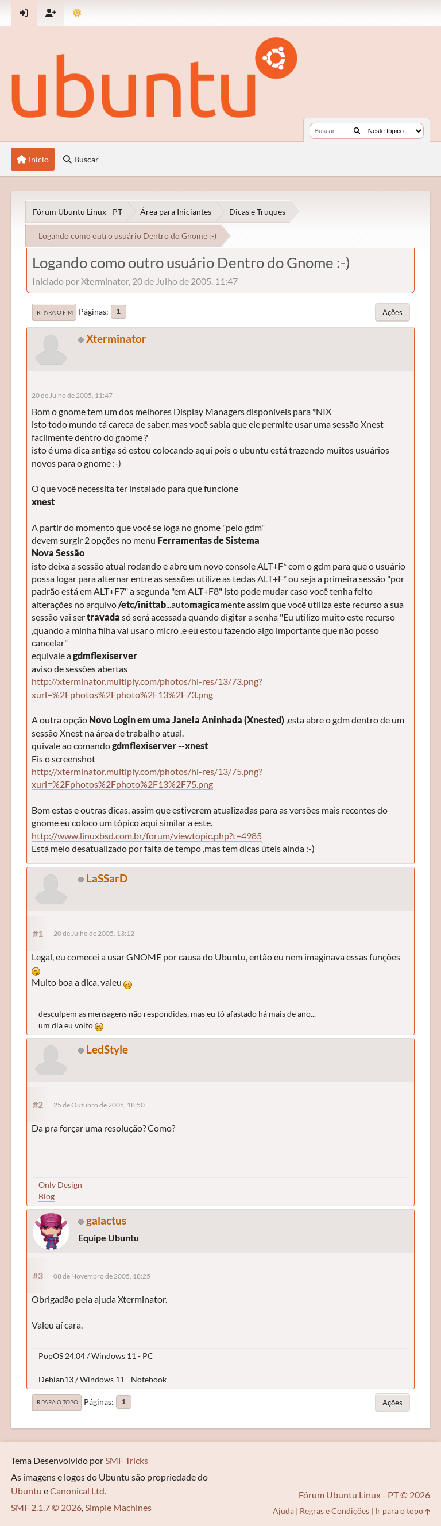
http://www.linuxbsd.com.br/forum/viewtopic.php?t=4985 (147, 835)
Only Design (60, 1185)
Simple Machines (118, 1507)
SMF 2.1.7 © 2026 (46, 1507)
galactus (106, 1220)
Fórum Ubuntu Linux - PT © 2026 (364, 1494)
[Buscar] (357, 131)
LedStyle (107, 1049)
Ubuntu (26, 1490)
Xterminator (116, 338)
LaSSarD (106, 878)
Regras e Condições (334, 1511)
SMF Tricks (126, 1460)
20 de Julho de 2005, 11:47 (72, 395)
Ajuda (283, 1511)
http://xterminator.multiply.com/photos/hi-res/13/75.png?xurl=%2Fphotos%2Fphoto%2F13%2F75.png (147, 777)
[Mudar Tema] (77, 13)
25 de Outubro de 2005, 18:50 (99, 1105)
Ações (392, 312)
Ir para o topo (56, 1402)
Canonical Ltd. (78, 1490)
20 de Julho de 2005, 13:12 (93, 933)
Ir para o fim (54, 312)
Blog (46, 1196)
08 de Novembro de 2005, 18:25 (101, 1276)
